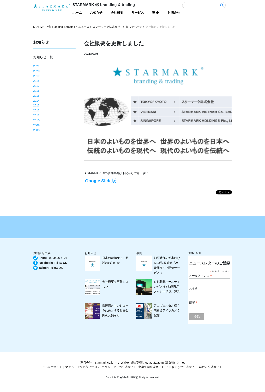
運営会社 (86, 362)
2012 (36, 110)
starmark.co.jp (104, 362)
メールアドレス (200, 276)
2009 (36, 125)
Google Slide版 (100, 180)
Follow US (60, 262)
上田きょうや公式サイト (182, 367)
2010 (36, 120)
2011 (36, 115)
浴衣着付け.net (174, 362)
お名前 (193, 288)
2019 (36, 76)
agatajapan (156, 362)
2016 (36, 90)
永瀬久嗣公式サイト (151, 367)
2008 (36, 130)
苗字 (193, 302)
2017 (36, 85)
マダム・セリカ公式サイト (119, 367)
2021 (36, 66)
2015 (36, 95)
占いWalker (122, 362)
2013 (36, 105)
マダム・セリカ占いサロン (82, 367)
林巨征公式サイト (210, 367)
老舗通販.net (139, 362)
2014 (36, 100)
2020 (36, 71)
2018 (36, 80)
